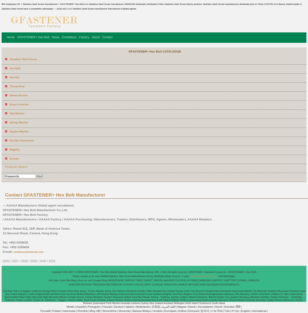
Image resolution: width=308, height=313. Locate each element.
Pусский (45, 311)
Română (83, 311)
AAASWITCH (171, 280)
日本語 (156, 306)
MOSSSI (86, 284)
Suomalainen (205, 306)
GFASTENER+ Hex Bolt (33, 37)
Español (81, 306)
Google (97, 280)
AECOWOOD (114, 284)
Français (107, 306)
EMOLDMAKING (201, 280)
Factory (84, 37)
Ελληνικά (193, 311)
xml (90, 280)
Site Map (71, 280)
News (56, 37)
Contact (107, 37)
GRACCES (170, 284)
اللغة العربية (169, 306)
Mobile (70, 306)
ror (85, 280)
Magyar (181, 306)
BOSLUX (185, 280)
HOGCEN (74, 284)
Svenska (229, 306)
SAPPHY (217, 280)
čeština (182, 311)
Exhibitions (69, 37)
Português (94, 306)
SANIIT (148, 280)
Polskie (56, 311)
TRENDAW (99, 284)
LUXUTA (138, 284)
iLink (62, 280)
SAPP (147, 284)
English (245, 311)
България (170, 311)
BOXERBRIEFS (229, 284)
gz (82, 280)
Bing (104, 280)
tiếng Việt (95, 311)
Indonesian (69, 311)
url (78, 280)
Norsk (218, 306)
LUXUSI (128, 284)
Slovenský (125, 311)
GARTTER (229, 280)
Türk (227, 311)
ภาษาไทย (217, 311)
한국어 (205, 311)
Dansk (192, 306)
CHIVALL (242, 280)
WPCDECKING (197, 284)
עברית (235, 311)
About (96, 37)
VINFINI (158, 280)
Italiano (130, 306)
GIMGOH (253, 280)
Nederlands (143, 306)
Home (11, 37)
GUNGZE (157, 284)
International (259, 311)
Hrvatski (158, 311)
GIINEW (182, 284)
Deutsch (119, 306)
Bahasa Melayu (141, 311)
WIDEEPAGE (116, 280)
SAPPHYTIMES (133, 280)
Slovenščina (109, 311)
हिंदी (238, 306)
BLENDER (213, 284)
